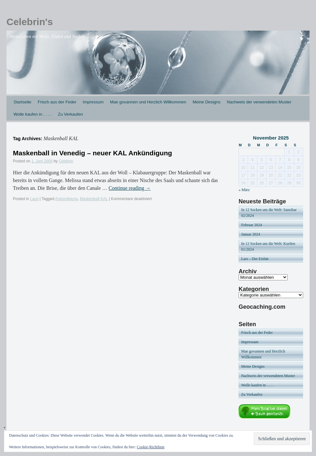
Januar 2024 (250, 234)
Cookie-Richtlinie (150, 447)
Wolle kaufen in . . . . (33, 114)
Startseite (22, 102)
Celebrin (66, 161)
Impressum (93, 102)
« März (244, 190)
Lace (34, 199)
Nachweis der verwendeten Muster (259, 102)
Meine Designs (206, 102)
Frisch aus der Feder (57, 102)
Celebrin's (29, 21)
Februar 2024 (251, 225)
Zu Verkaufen (70, 114)
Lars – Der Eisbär (255, 259)
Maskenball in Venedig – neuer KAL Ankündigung (92, 153)
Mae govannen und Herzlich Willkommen (148, 102)
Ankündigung (66, 199)
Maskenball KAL (94, 199)
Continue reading (130, 188)
